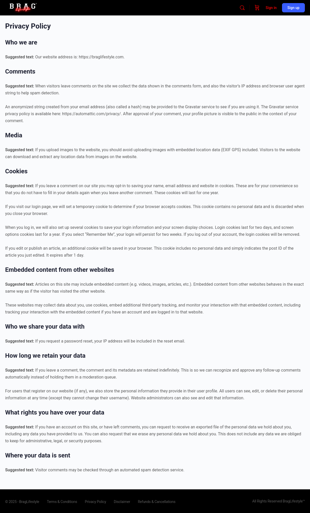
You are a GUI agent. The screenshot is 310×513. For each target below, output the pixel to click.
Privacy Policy (95, 502)
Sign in (271, 8)
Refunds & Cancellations (156, 502)
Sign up (293, 8)
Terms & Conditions (62, 502)
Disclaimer (122, 502)
